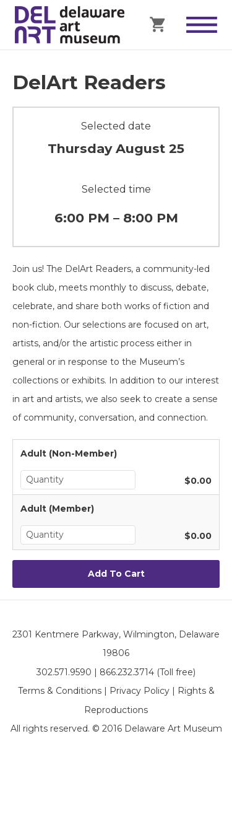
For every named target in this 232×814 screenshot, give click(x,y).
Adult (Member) (57, 508)
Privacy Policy (140, 690)
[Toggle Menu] (201, 24)
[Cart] (158, 23)
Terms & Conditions (59, 690)
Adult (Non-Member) (68, 453)
